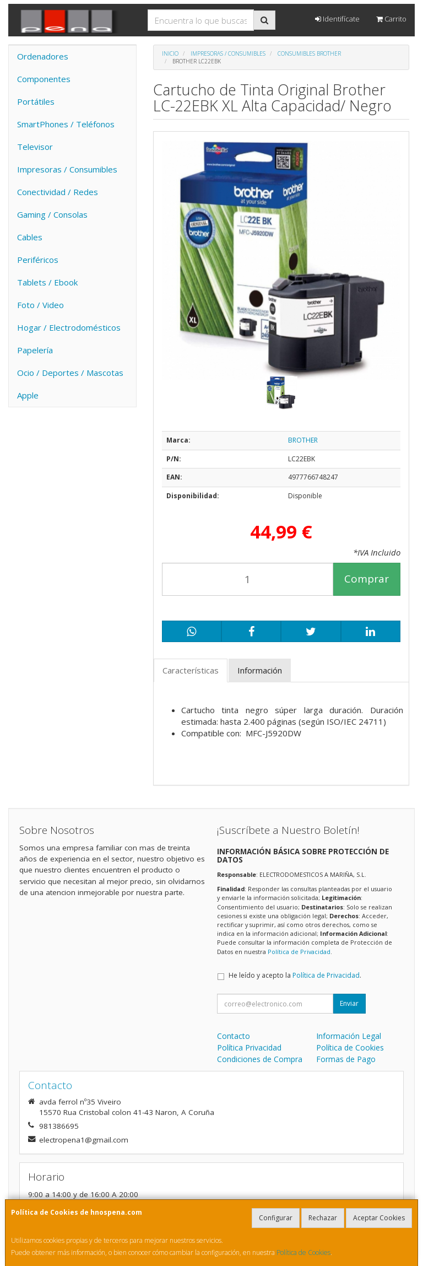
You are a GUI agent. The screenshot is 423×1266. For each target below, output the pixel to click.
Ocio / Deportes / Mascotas (70, 372)
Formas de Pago (346, 1059)
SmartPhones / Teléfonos (66, 124)
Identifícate (337, 19)
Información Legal (348, 1036)
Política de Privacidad (299, 951)
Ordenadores (42, 56)
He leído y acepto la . (295, 975)
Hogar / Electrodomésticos (69, 327)
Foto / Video (40, 304)
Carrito (391, 19)
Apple (28, 395)
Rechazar (322, 1217)
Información (259, 670)
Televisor (35, 146)
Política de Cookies (303, 1252)
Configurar (275, 1217)
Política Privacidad (249, 1047)
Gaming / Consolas (52, 214)
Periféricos (37, 259)
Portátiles (36, 101)
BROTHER (303, 440)
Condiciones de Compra (259, 1059)
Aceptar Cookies (379, 1217)
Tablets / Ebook (47, 282)
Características (190, 670)
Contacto (233, 1036)
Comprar (366, 579)
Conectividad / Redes (57, 191)
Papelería (35, 349)
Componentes (43, 78)
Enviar (349, 1003)
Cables (29, 237)
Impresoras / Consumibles (67, 169)
